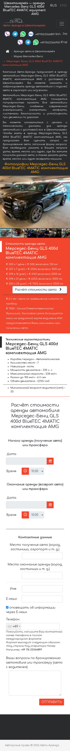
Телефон (12, 619)
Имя (13, 588)
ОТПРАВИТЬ (51, 702)
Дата (11, 454)
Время (11, 471)
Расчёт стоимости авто (39, 289)
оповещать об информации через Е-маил (30, 610)
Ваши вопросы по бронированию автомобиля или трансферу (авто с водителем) (34, 662)
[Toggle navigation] (62, 23)
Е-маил (11, 599)
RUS (53, 5)
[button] (67, 202)
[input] (26, 461)
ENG (63, 5)
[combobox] (13, 626)
